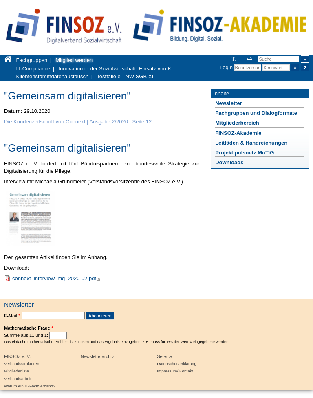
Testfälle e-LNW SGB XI (125, 76)
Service (164, 356)
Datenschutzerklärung (176, 363)
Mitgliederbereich (237, 123)
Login (226, 67)
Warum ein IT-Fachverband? (29, 386)
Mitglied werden (74, 60)
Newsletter (228, 103)
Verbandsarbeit (17, 378)
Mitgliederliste (16, 371)
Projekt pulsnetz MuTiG (244, 153)
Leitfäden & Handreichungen (251, 143)
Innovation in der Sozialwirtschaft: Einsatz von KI (115, 69)
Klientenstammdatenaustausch (52, 76)
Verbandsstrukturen (21, 363)
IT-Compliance (33, 69)
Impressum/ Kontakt (175, 371)
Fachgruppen (32, 60)
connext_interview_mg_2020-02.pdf (56, 278)
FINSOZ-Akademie (238, 133)
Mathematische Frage (28, 327)
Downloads (229, 162)
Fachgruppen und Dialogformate (256, 113)
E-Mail (12, 315)
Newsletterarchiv (97, 356)
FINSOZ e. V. (17, 356)
